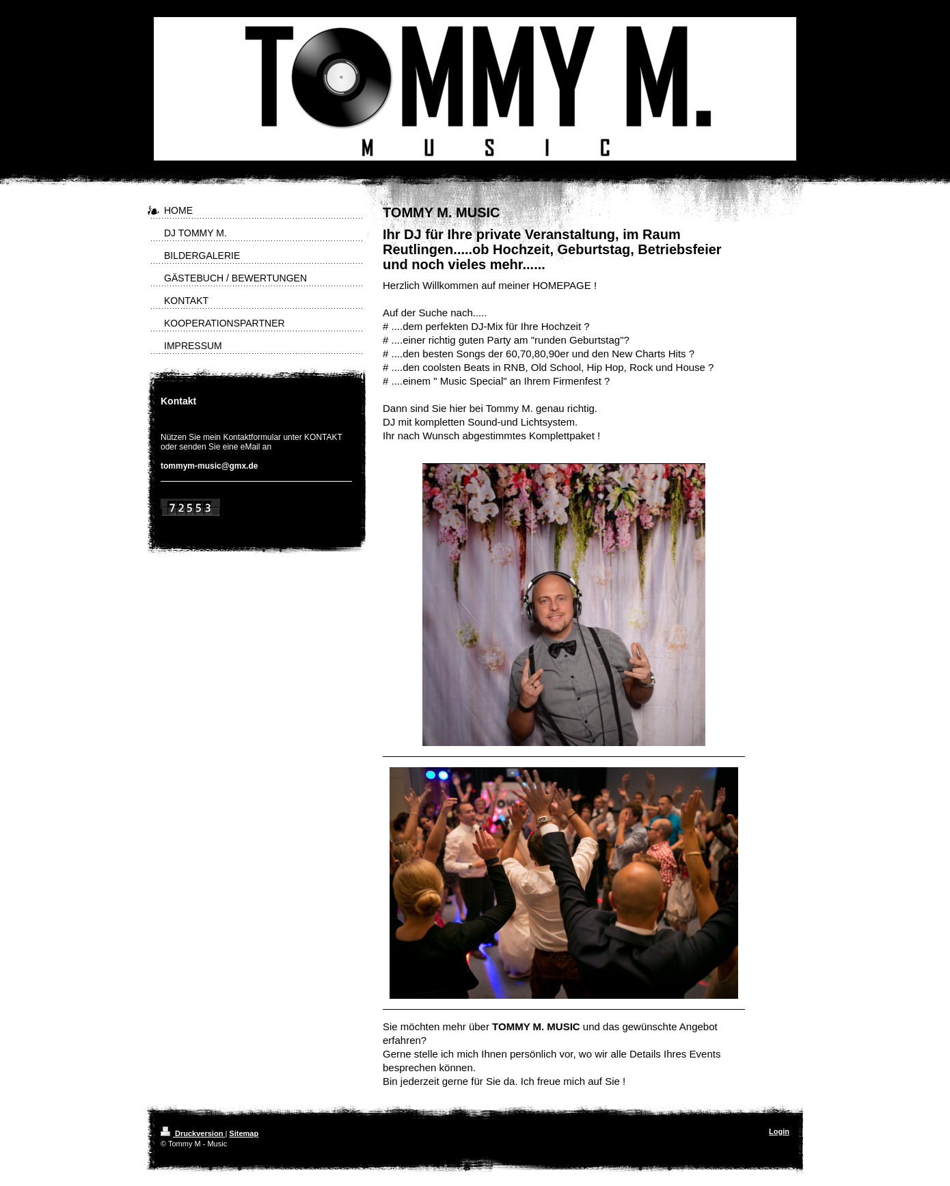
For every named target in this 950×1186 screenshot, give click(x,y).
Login (779, 1131)
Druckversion (193, 1133)
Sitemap (243, 1133)
